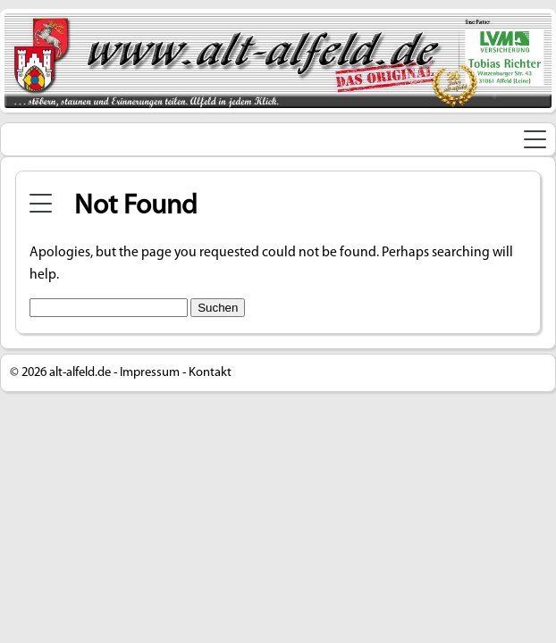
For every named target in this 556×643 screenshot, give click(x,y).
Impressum (150, 373)
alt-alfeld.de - (83, 373)
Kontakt (210, 373)
